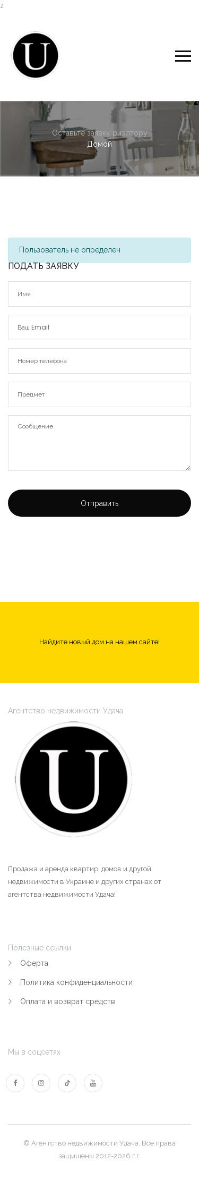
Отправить (99, 503)
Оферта (34, 963)
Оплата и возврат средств (67, 1001)
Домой (99, 144)
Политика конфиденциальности (76, 982)
